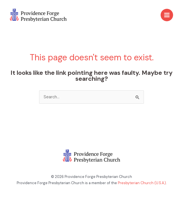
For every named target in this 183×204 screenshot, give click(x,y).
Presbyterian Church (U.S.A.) (142, 182)
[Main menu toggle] (167, 15)
